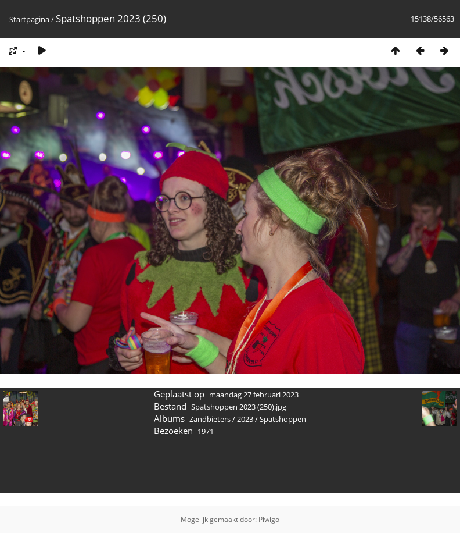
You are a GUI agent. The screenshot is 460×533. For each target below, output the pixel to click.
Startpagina (29, 19)
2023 (245, 419)
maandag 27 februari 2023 (254, 394)
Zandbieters (210, 419)
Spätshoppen (283, 419)
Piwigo (268, 519)
